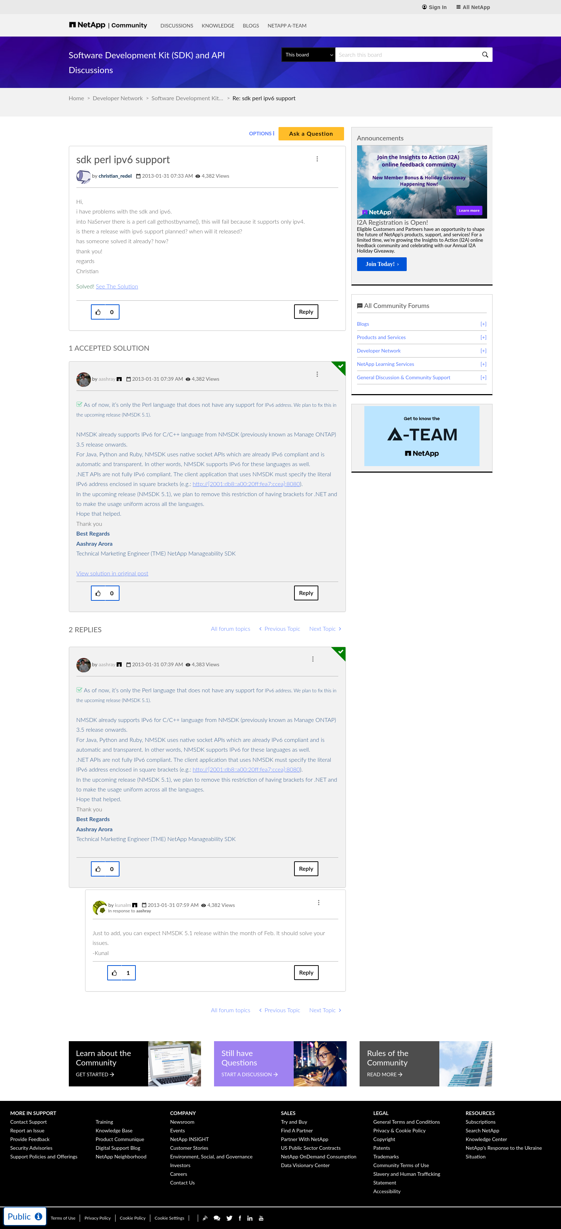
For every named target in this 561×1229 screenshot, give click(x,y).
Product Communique (120, 1139)
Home (76, 97)
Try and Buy (294, 1122)
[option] (422, 210)
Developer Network (118, 97)
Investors (180, 1165)
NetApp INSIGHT (189, 1139)
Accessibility (387, 1191)
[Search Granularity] (308, 54)
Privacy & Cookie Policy (399, 1130)
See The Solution (117, 286)
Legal (381, 1113)
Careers (178, 1174)
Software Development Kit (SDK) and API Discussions (187, 97)
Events (177, 1130)
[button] (317, 158)
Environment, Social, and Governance (211, 1156)
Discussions (176, 25)
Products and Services (381, 337)
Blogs (251, 25)
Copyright (384, 1139)
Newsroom (182, 1122)
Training (104, 1122)
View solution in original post (112, 573)
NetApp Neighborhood (121, 1156)
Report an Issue (27, 1130)
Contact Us (182, 1182)
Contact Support (28, 1122)
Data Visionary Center (305, 1165)
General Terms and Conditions (406, 1122)
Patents (381, 1148)
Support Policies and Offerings (44, 1156)
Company (183, 1113)
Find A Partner (297, 1130)
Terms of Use (63, 1218)
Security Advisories (31, 1148)
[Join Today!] (382, 264)
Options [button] (260, 133)
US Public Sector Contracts (311, 1148)
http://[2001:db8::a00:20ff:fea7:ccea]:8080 (246, 483)
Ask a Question (311, 133)
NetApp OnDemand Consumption (318, 1156)
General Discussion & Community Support (404, 377)
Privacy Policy (97, 1218)
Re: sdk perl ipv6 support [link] (264, 97)
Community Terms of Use (401, 1165)
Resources (480, 1113)
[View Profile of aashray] (107, 379)
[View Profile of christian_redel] (115, 176)
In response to (129, 910)
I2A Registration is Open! (392, 222)
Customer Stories (189, 1148)
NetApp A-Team (287, 25)
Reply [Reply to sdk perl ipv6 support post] (306, 311)
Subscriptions (481, 1122)
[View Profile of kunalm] (123, 905)
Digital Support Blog (118, 1148)
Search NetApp (482, 1130)
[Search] (414, 54)
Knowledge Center (486, 1139)
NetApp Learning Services (385, 364)
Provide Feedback (30, 1139)
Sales (288, 1113)
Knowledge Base (114, 1130)
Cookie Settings (169, 1218)
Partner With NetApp (304, 1139)
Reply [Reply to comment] (306, 592)
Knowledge (218, 25)
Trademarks (386, 1156)
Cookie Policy (133, 1218)
